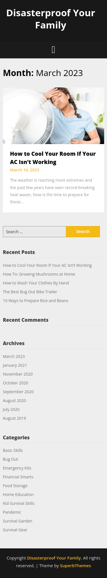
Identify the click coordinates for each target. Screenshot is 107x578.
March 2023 (14, 356)
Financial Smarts (18, 476)
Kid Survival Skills (19, 503)
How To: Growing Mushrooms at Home (39, 274)
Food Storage (15, 485)
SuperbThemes (75, 565)
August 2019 (14, 418)
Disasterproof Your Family (50, 18)
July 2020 (11, 409)
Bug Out (10, 459)
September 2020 (18, 391)
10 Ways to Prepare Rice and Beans (35, 300)
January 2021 (15, 365)
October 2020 (15, 383)
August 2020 (14, 400)
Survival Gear (15, 529)
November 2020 (18, 374)
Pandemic (12, 512)
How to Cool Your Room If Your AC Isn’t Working (47, 265)
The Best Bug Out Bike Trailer (30, 291)
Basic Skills (13, 450)
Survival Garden (17, 521)
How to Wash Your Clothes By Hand (36, 283)
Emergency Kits (17, 468)
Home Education (18, 494)
